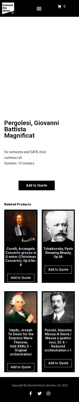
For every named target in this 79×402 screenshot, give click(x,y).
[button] (39, 8)
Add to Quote (36, 185)
